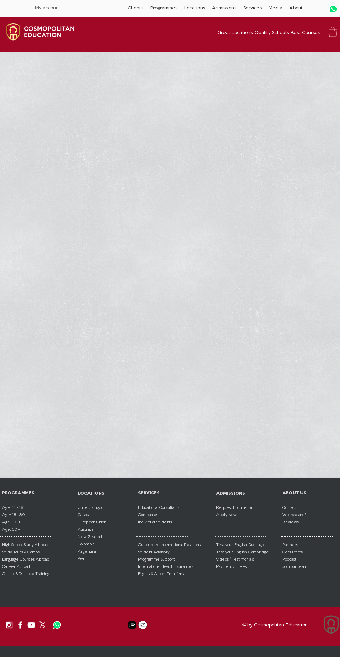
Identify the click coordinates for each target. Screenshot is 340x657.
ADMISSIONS (230, 493)
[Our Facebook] (20, 625)
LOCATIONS (91, 493)
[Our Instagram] (9, 625)
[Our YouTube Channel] (31, 625)
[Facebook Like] (106, 625)
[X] (42, 625)
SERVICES (149, 492)
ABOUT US (294, 492)
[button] (135, 8)
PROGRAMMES (18, 492)
